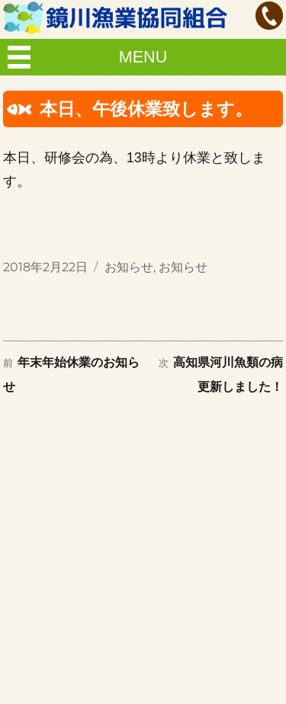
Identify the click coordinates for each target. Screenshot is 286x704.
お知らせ (128, 267)
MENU (143, 56)
